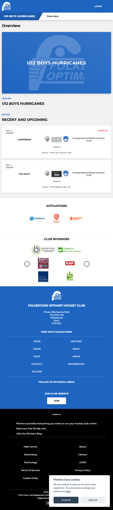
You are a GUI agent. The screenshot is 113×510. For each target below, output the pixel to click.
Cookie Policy (30, 478)
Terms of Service (30, 470)
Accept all (66, 500)
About (82, 446)
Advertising (30, 454)
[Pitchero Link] (56, 418)
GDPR (82, 462)
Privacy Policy (82, 470)
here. (68, 491)
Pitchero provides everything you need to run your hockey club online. (56, 423)
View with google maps (56, 332)
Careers (82, 454)
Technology (30, 462)
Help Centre (30, 446)
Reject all (93, 500)
